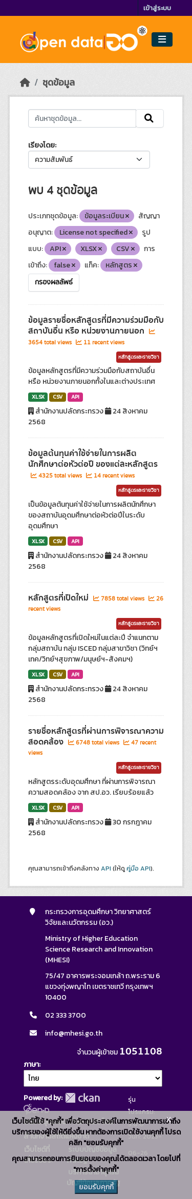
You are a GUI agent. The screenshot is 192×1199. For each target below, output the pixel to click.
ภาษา (31, 1064)
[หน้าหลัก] (25, 82)
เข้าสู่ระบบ (157, 8)
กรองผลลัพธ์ (54, 282)
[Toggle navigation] (162, 39)
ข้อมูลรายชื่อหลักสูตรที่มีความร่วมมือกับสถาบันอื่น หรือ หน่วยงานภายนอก (96, 326)
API (75, 396)
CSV (57, 396)
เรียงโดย (41, 145)
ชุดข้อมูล (58, 82)
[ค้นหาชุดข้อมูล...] (82, 118)
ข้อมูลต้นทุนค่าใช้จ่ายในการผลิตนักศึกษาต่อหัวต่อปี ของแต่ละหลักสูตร (93, 459)
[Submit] (150, 118)
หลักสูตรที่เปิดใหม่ (59, 598)
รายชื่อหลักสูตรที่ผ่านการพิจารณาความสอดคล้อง (96, 737)
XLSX (38, 396)
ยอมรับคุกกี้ (96, 1187)
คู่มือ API (138, 868)
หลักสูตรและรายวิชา (138, 357)
